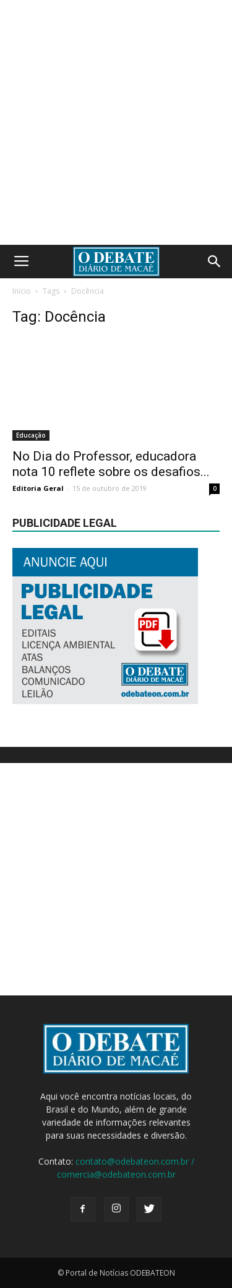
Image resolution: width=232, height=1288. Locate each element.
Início (21, 291)
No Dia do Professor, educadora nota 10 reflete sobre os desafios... (111, 464)
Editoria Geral (38, 488)
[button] (214, 261)
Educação (31, 435)
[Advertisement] (116, 122)
